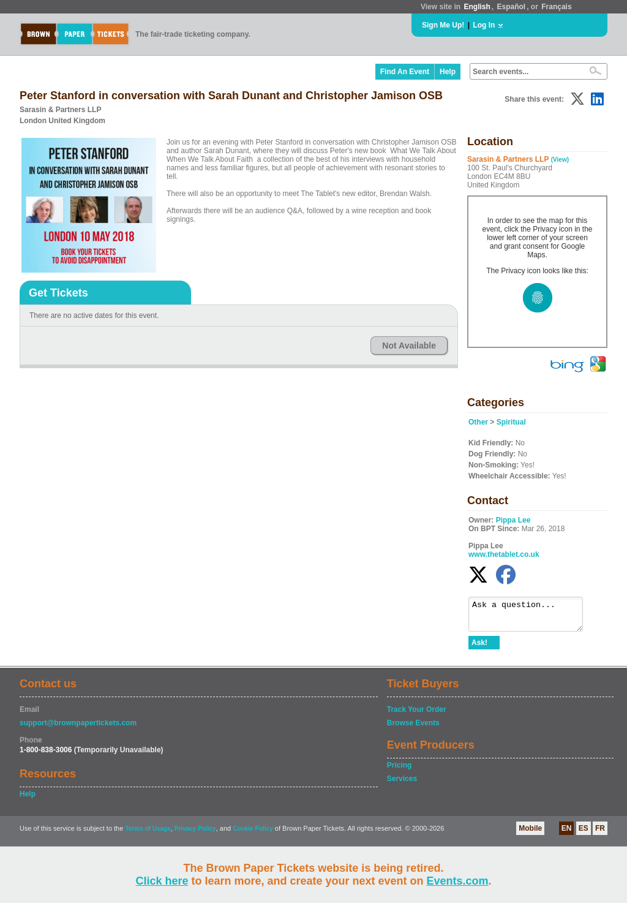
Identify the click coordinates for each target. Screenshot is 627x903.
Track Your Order (416, 715)
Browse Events (413, 728)
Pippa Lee (513, 520)
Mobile (530, 833)
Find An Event (404, 71)
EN (566, 833)
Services (402, 784)
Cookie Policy (253, 834)
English (477, 6)
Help (448, 71)
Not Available (409, 345)
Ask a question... (531, 617)
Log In (484, 25)
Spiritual (511, 422)
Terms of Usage (147, 834)
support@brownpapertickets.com (78, 728)
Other (478, 422)
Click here (161, 881)
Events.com (458, 881)
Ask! (479, 648)
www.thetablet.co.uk (503, 554)
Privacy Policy (195, 834)
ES (583, 833)
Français (556, 6)
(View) (560, 159)
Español (511, 6)
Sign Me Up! (443, 25)
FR (600, 833)
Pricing (399, 770)
